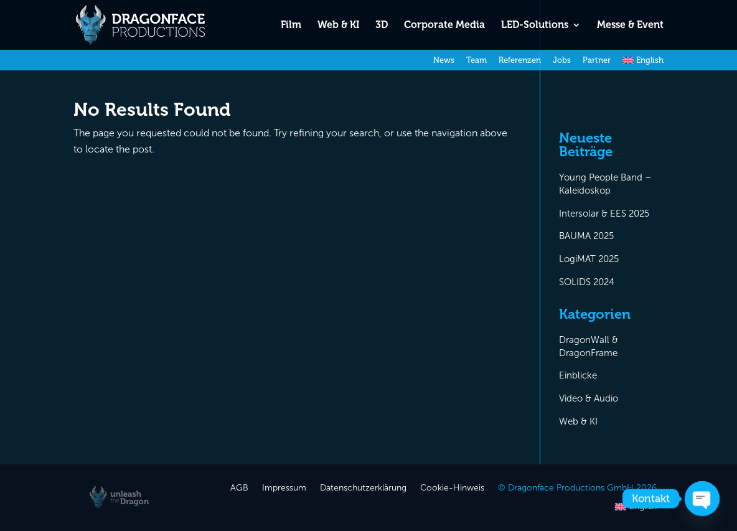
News (443, 60)
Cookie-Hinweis (452, 488)
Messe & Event (630, 26)
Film (291, 26)
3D (381, 26)
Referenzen (520, 60)
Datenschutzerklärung (363, 488)
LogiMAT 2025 (589, 259)
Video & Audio (588, 398)
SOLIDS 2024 (586, 282)
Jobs (562, 60)
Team (476, 60)
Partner (597, 60)
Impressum (284, 488)
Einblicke (578, 375)
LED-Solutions (534, 26)
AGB (239, 488)
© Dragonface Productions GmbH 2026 (577, 488)
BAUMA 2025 (586, 236)
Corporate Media (444, 26)
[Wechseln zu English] (643, 63)
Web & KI (338, 26)
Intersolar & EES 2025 (604, 213)
